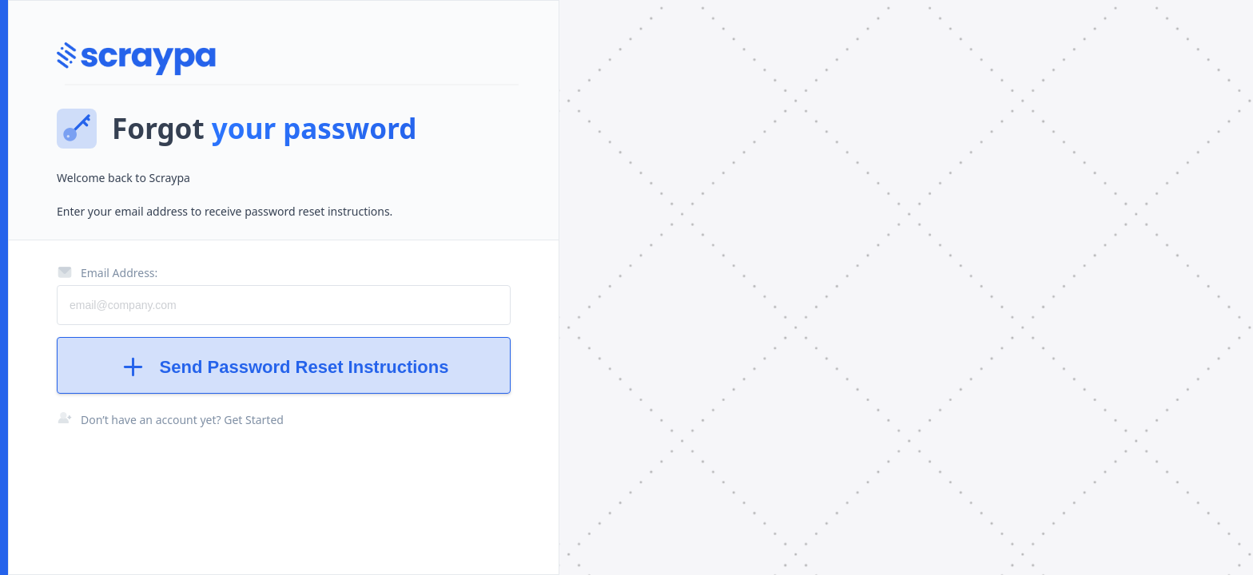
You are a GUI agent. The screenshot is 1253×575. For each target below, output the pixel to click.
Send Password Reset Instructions (284, 367)
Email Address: (107, 272)
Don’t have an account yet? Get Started (182, 419)
